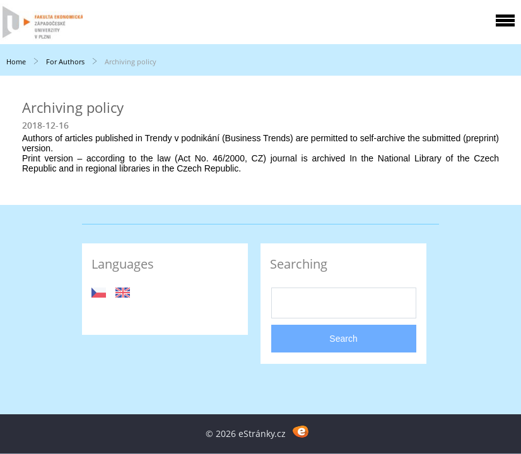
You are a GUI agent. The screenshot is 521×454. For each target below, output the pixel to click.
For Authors (65, 61)
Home (16, 61)
